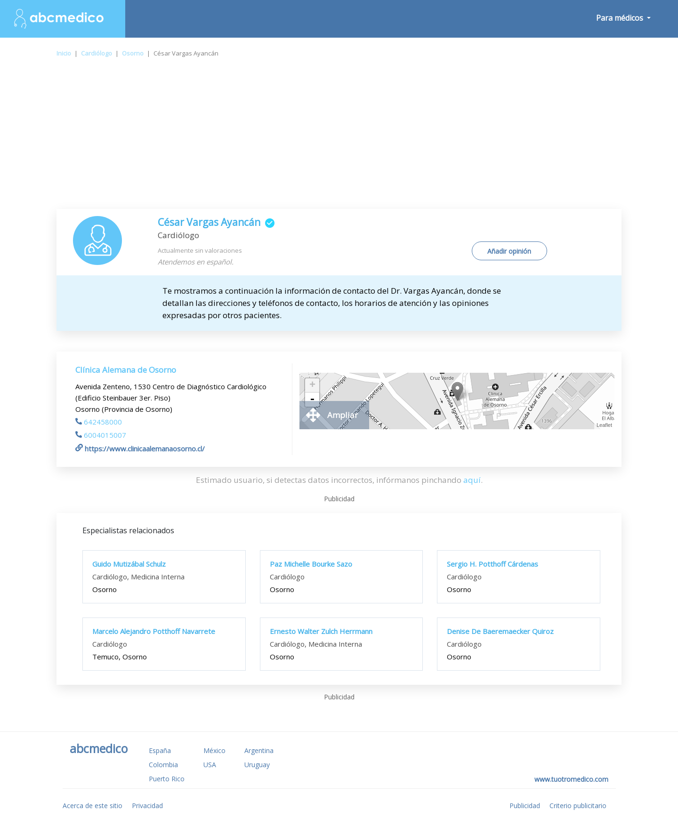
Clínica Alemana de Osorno (125, 369)
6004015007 (100, 435)
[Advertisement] (339, 138)
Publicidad (524, 805)
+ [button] (312, 385)
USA (209, 764)
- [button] (312, 400)
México (214, 750)
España (160, 750)
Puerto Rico (167, 778)
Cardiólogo (96, 53)
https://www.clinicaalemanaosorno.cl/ (140, 448)
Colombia (163, 764)
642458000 (98, 421)
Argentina (259, 750)
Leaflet (604, 425)
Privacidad (147, 805)
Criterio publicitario (577, 805)
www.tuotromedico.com (571, 779)
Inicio (63, 53)
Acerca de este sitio (92, 805)
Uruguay (257, 764)
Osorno (133, 53)
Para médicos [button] (620, 18)
